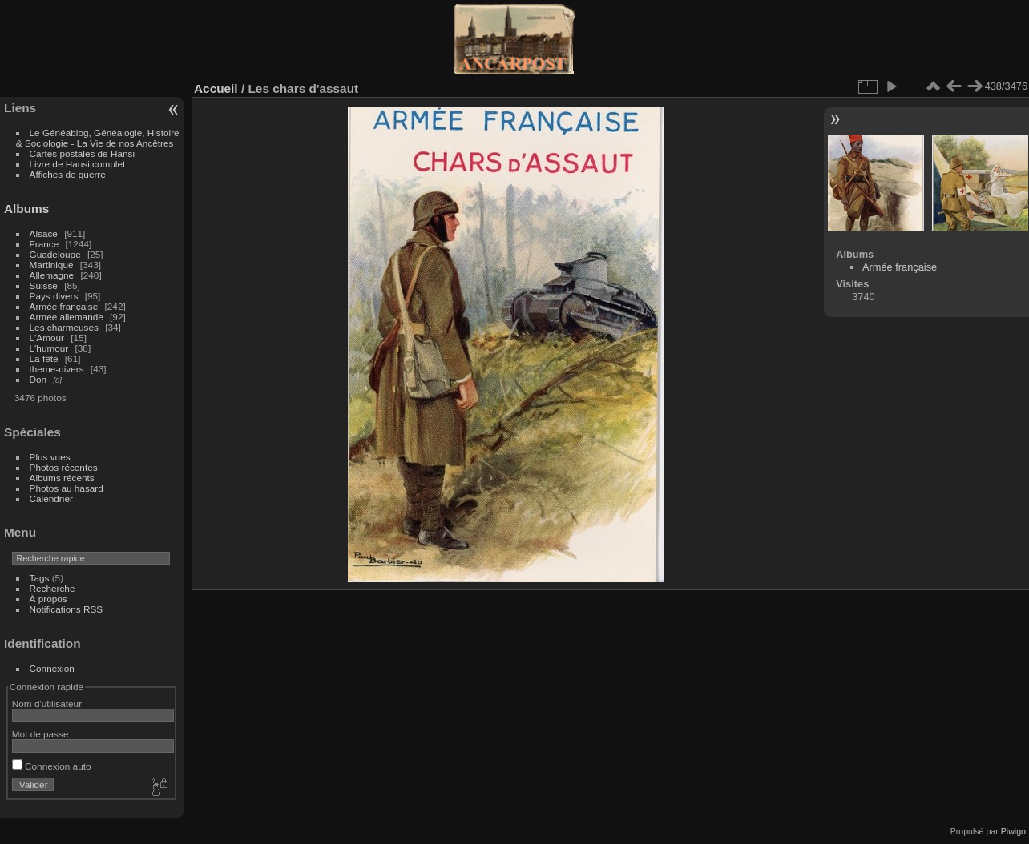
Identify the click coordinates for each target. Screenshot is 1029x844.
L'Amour (47, 337)
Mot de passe (40, 734)
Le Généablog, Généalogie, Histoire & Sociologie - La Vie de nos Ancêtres (98, 137)
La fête (44, 358)
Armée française (64, 306)
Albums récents (62, 477)
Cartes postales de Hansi (82, 153)
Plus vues (50, 457)
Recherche (52, 588)
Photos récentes (64, 467)
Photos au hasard (66, 488)
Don (38, 379)
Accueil (216, 88)
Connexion (52, 668)
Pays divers (54, 296)
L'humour (49, 348)
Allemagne (52, 275)
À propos (48, 598)
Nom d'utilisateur (47, 703)
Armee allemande (66, 316)
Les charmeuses (64, 327)
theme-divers (57, 369)
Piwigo (1013, 831)
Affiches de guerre (68, 174)
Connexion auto (51, 766)
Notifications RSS (66, 609)
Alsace (44, 233)
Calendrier (51, 498)
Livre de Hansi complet (78, 164)
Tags (40, 578)
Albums (26, 208)
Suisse (44, 285)
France (44, 244)
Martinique (52, 264)
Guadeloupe (55, 254)
